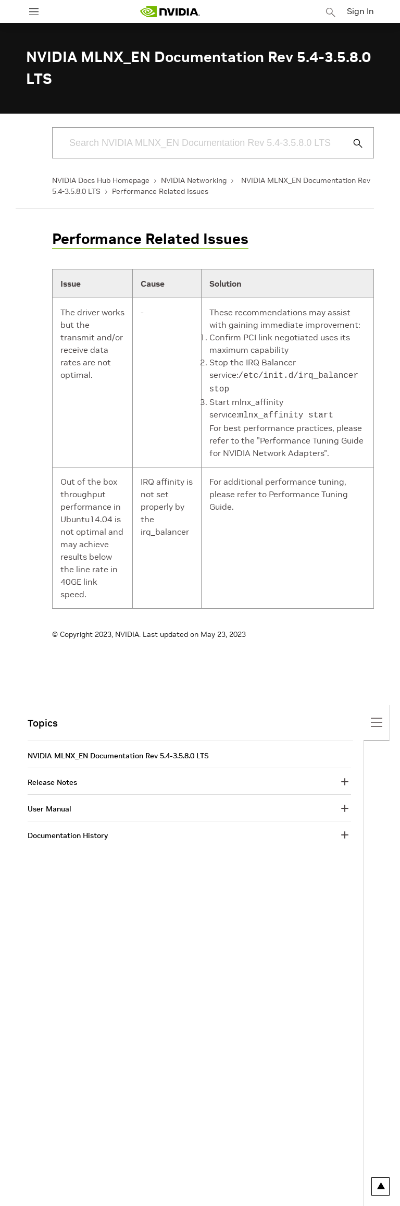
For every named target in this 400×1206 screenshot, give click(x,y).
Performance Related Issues (160, 191)
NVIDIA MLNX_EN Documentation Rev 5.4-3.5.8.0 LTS (118, 752)
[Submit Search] (352, 143)
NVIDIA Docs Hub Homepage (100, 180)
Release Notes (52, 779)
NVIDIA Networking (194, 180)
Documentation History (68, 832)
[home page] (169, 11)
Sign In (360, 11)
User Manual (49, 805)
